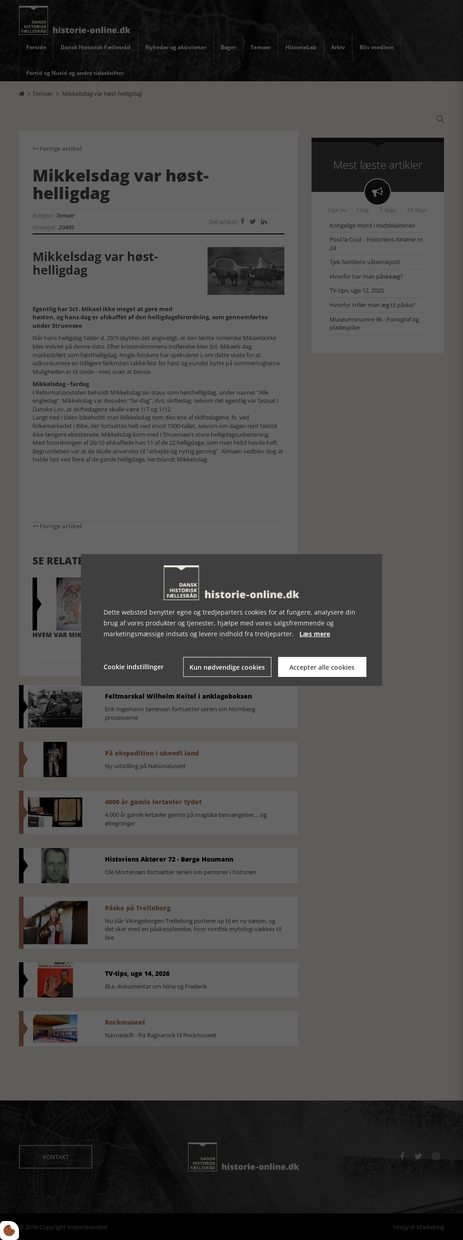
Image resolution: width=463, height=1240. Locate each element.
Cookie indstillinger (134, 666)
